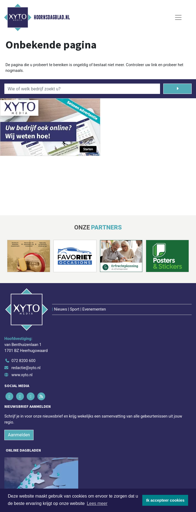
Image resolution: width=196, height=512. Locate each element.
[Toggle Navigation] (178, 17)
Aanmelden (19, 434)
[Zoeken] (177, 89)
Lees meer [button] (97, 503)
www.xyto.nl (21, 375)
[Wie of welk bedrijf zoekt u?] (82, 89)
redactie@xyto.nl (26, 368)
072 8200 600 (23, 360)
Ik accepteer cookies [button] (165, 500)
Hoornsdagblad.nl (52, 17)
